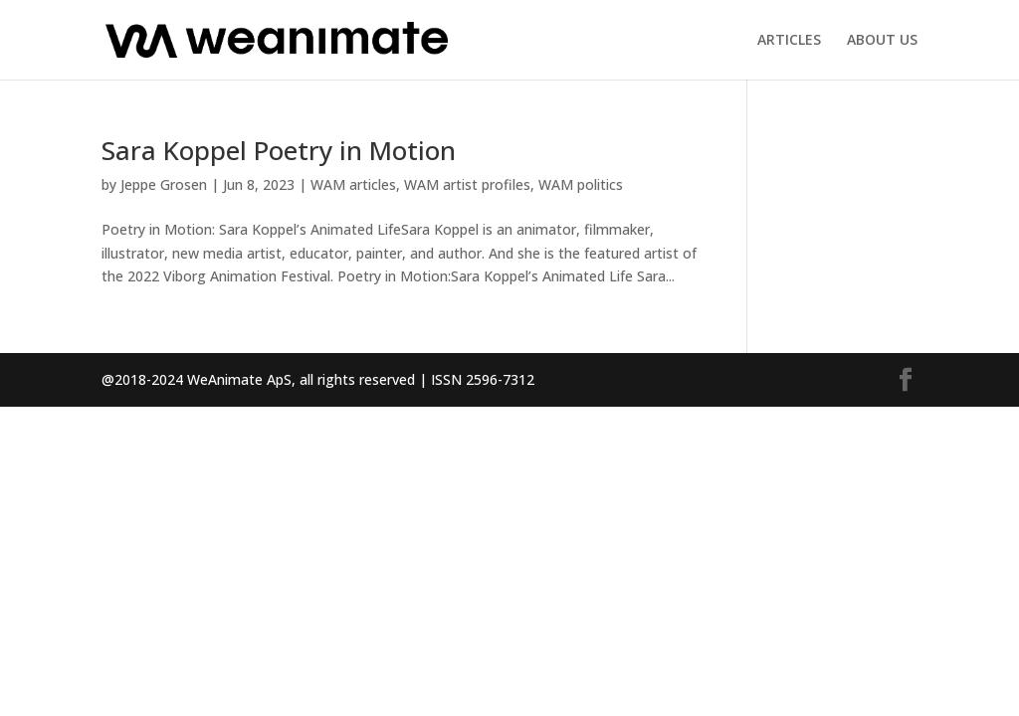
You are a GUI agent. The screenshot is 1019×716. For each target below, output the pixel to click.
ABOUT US (882, 41)
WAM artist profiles (467, 184)
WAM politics (580, 184)
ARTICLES (789, 41)
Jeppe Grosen (163, 184)
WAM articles (353, 184)
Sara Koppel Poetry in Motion (279, 150)
